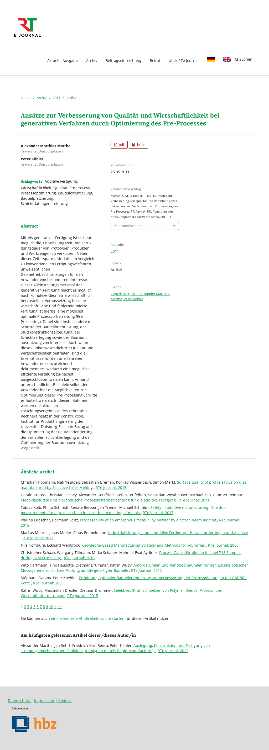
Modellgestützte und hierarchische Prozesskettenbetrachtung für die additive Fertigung (99, 500)
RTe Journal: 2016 (79, 557)
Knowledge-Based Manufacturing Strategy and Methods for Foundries (143, 545)
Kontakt (64, 700)
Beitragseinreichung (123, 60)
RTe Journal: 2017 (158, 512)
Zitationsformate (128, 226)
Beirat (155, 60)
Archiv (91, 60)
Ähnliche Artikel (37, 471)
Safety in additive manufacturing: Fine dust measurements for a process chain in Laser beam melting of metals (124, 510)
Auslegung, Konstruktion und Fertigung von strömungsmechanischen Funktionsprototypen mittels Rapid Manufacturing (115, 648)
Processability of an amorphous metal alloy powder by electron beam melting (148, 519)
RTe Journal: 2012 (146, 570)
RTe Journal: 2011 (194, 500)
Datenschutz (19, 700)
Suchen (243, 59)
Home (25, 97)
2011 (56, 97)
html (140, 144)
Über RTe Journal (184, 60)
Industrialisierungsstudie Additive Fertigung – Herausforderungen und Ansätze (178, 532)
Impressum (44, 700)
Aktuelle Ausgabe (62, 60)
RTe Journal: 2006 (223, 545)
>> (60, 606)
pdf (121, 144)
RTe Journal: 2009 (48, 582)
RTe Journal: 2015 (111, 487)
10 (51, 606)
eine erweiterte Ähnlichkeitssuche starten (88, 618)
